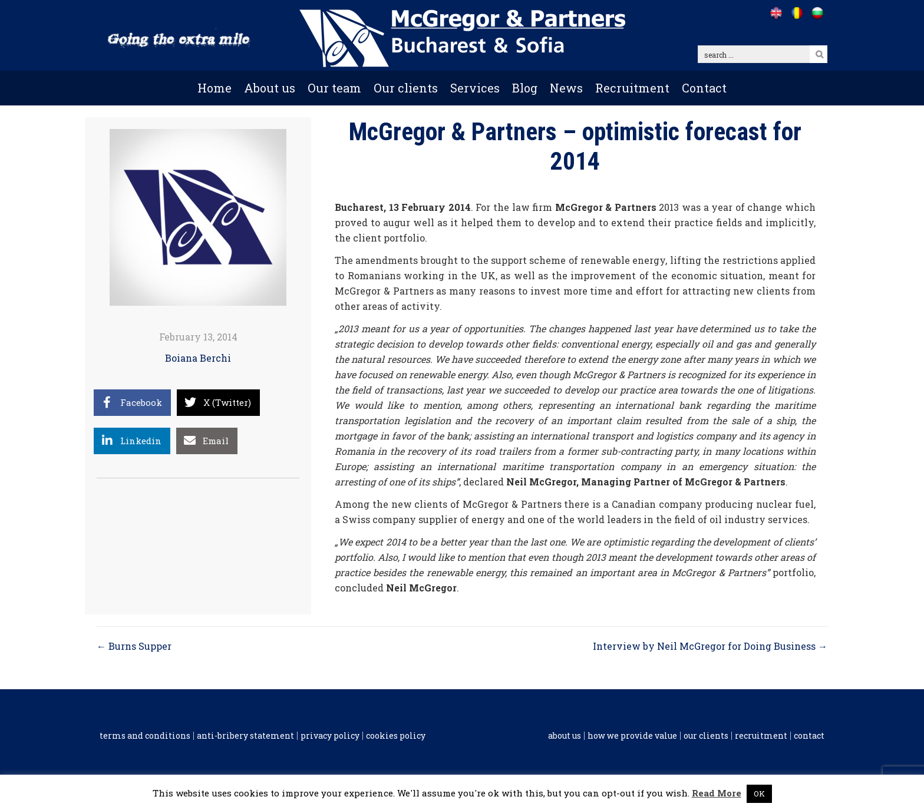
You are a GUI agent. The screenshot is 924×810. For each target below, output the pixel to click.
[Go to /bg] (817, 13)
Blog (524, 87)
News (566, 87)
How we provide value (632, 736)
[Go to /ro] (796, 13)
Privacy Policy (330, 736)
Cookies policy (395, 736)
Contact (704, 87)
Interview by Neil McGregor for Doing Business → (710, 646)
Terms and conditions (145, 736)
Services (475, 87)
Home (214, 87)
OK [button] (759, 793)
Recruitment (632, 87)
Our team (334, 87)
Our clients (406, 87)
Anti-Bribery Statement (245, 736)
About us (269, 87)
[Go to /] (775, 13)
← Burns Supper (134, 646)
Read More (716, 793)
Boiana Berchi (198, 358)
